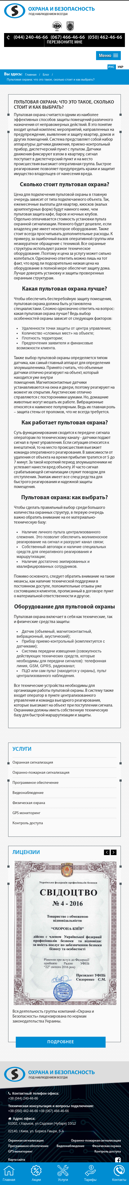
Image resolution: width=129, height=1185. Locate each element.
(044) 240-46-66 (31, 37)
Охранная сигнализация (33, 763)
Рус (111, 67)
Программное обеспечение (36, 783)
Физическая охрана (29, 803)
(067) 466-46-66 (68, 37)
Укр (120, 67)
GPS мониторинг (26, 813)
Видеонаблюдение (28, 793)
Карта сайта (16, 1160)
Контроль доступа (28, 823)
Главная (30, 74)
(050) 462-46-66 (105, 37)
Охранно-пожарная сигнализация (41, 773)
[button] (108, 55)
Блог (46, 74)
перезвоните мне (64, 42)
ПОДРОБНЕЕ (60, 1042)
